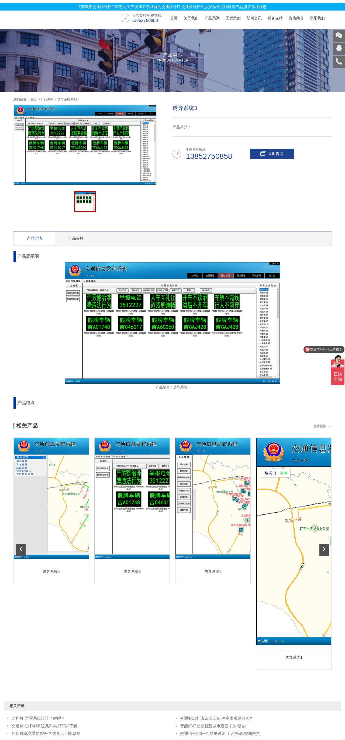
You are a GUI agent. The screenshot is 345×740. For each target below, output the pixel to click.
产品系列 (212, 18)
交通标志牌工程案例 (95, 688)
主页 (33, 99)
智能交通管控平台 (39, 695)
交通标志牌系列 (37, 681)
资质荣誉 (296, 18)
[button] (21, 494)
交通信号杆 (262, 724)
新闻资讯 (254, 18)
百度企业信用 (266, 716)
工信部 (248, 716)
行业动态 (143, 667)
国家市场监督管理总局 (223, 716)
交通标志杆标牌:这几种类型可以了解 (44, 613)
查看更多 (319, 426)
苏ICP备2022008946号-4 (177, 716)
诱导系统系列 (67, 99)
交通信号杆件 (35, 667)
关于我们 (191, 18)
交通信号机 (33, 674)
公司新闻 (143, 660)
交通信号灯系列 (37, 660)
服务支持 (275, 18)
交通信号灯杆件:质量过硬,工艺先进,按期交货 (220, 620)
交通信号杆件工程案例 (95, 675)
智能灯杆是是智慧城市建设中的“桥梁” (213, 613)
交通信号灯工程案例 (95, 663)
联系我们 (317, 18)
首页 (174, 18)
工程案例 (233, 18)
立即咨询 (277, 154)
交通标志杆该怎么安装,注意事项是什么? (216, 605)
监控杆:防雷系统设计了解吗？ (38, 605)
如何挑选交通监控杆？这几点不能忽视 (46, 620)
